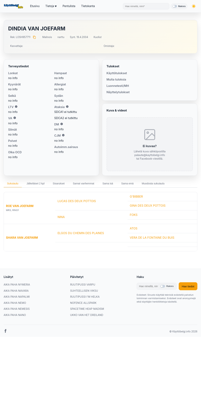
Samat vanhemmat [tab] (87, 183)
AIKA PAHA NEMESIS (17, 309)
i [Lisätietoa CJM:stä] (63, 135)
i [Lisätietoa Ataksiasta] (67, 106)
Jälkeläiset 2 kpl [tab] (37, 183)
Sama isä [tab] (111, 183)
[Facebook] (5, 331)
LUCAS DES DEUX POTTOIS (76, 201)
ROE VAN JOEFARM (20, 206)
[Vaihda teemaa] (193, 6)
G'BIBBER (136, 196)
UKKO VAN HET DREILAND (86, 315)
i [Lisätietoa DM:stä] (61, 123)
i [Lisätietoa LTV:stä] (16, 106)
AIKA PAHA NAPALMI (17, 297)
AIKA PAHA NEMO (15, 303)
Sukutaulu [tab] (13, 183)
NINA (61, 217)
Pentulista (69, 6)
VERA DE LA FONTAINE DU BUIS (152, 238)
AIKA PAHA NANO (15, 315)
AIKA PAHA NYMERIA (17, 284)
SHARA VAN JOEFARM (22, 238)
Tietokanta (88, 6)
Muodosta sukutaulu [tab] (158, 183)
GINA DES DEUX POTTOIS (147, 206)
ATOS (133, 229)
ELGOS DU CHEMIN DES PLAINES (80, 233)
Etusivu (35, 6)
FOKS (134, 215)
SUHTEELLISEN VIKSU (84, 290)
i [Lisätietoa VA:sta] (14, 117)
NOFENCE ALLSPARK (83, 303)
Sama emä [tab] (132, 183)
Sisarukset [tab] (61, 183)
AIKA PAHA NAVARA (16, 290)
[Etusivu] (14, 6)
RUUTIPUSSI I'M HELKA (85, 297)
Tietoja (49, 6)
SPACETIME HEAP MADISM (87, 309)
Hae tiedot (188, 286)
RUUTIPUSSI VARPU (82, 284)
